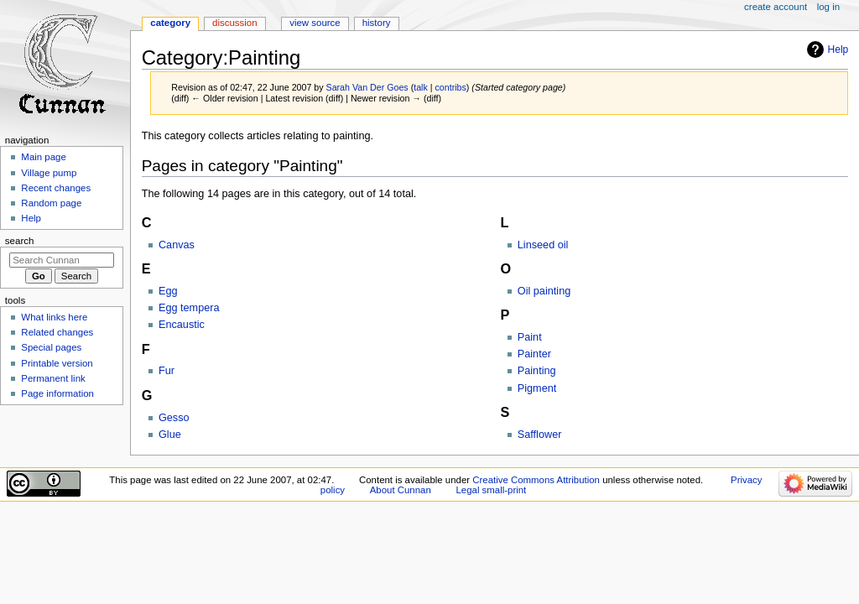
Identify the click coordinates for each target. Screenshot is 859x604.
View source (314, 23)
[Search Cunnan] (61, 260)
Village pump (48, 173)
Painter (534, 354)
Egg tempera (189, 308)
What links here (54, 317)
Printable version (56, 363)
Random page (51, 203)
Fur (166, 371)
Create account (775, 7)
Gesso (174, 418)
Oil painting (544, 291)
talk (421, 87)
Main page (43, 157)
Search (19, 241)
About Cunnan (400, 490)
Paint (530, 337)
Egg (168, 291)
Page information (57, 393)
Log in (828, 7)
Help (838, 49)
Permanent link (53, 378)
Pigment (537, 388)
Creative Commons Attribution (536, 480)
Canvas (177, 245)
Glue (170, 434)
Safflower (540, 434)
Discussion (234, 23)
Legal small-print (491, 490)
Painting (537, 371)
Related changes (57, 332)
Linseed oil (543, 245)
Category (170, 23)
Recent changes (56, 188)
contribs (450, 87)
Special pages (51, 347)
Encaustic (182, 325)
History (376, 23)
